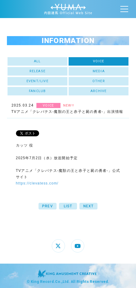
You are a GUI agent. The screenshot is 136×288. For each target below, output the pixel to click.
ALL (37, 61)
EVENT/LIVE (37, 81)
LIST (68, 206)
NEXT (88, 206)
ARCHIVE (99, 91)
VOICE (98, 61)
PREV (47, 206)
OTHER (98, 81)
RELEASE (37, 71)
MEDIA (99, 71)
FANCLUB (37, 91)
